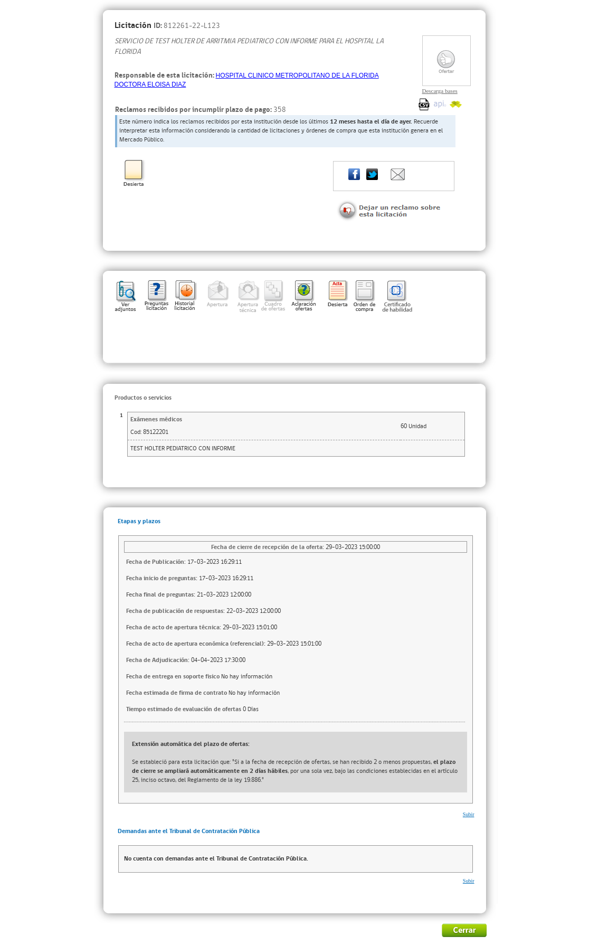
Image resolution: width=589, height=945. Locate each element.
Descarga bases (440, 91)
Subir (468, 814)
